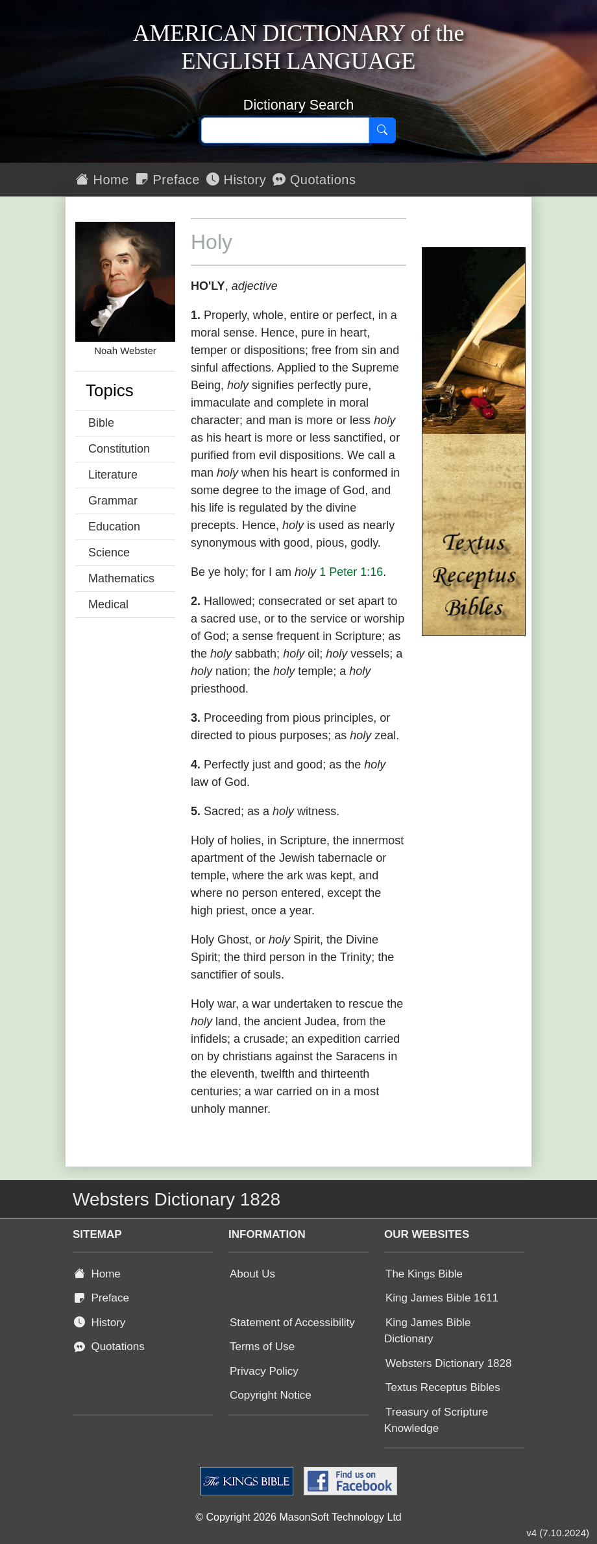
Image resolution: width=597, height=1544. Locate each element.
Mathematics (121, 578)
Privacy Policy (264, 1371)
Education (114, 526)
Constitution (119, 448)
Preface (168, 179)
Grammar (113, 500)
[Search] (382, 130)
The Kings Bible (424, 1274)
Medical (108, 604)
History (236, 179)
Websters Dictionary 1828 (448, 1363)
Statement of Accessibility (292, 1322)
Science (109, 552)
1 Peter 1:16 (351, 571)
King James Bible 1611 (441, 1298)
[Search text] (285, 130)
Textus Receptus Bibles (442, 1387)
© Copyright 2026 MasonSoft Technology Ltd (298, 1517)
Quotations (314, 179)
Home (102, 179)
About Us (252, 1274)
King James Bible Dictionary (427, 1331)
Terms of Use (262, 1346)
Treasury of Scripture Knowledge (436, 1420)
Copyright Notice (270, 1395)
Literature (113, 474)
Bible (101, 422)
